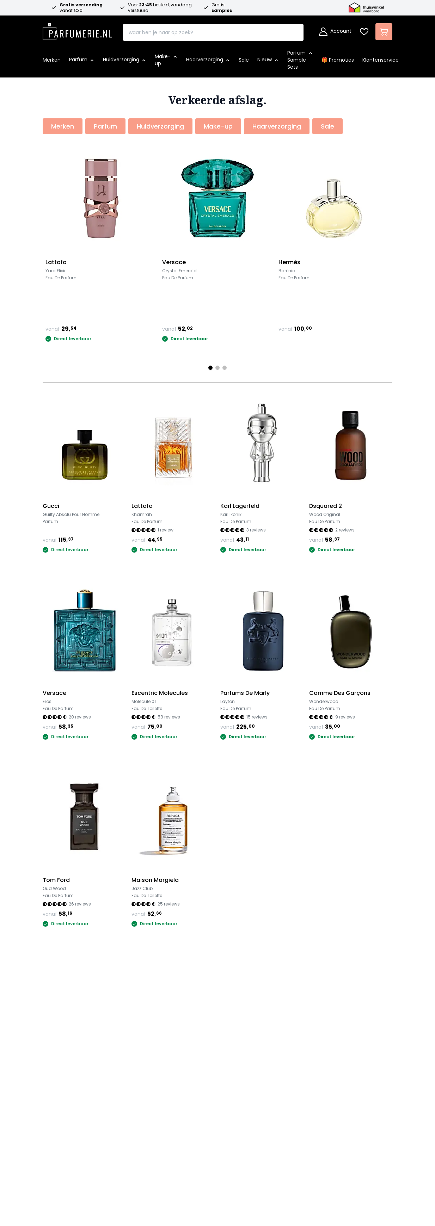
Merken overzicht (67, 1068)
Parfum (53, 1023)
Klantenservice (154, 994)
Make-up (55, 1046)
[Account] (335, 31)
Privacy (225, 1046)
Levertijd (140, 1046)
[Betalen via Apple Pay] (248, 1163)
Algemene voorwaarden (248, 1035)
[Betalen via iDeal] (150, 1163)
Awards (225, 1023)
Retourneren (146, 1057)
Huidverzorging (63, 1035)
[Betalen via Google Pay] (268, 1163)
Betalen (139, 1035)
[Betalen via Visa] (189, 1163)
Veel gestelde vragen (158, 1023)
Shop (51, 994)
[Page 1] (210, 368)
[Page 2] (217, 368)
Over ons (230, 994)
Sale (48, 1057)
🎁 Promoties (61, 1012)
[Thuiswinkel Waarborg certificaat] (318, 1056)
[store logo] (77, 29)
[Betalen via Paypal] (229, 1163)
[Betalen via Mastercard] (170, 1163)
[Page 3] (224, 368)
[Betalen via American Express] (209, 1163)
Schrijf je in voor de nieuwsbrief (215, 1129)
